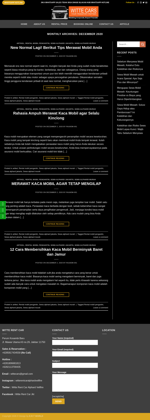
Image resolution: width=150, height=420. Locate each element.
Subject (75, 365)
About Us (39, 24)
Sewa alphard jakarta (62, 43)
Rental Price (59, 24)
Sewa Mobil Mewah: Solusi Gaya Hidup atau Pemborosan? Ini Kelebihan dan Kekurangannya (131, 112)
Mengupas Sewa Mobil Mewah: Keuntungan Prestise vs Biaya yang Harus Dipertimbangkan (129, 93)
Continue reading (56, 87)
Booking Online (83, 24)
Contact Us (106, 24)
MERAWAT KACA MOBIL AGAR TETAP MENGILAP (56, 184)
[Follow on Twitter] (143, 3)
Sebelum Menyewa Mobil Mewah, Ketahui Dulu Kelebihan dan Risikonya (130, 65)
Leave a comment (100, 101)
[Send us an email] (146, 3)
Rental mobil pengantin (37, 43)
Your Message (75, 382)
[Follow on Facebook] (138, 3)
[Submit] (143, 44)
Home (24, 24)
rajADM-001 (71, 56)
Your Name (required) (75, 342)
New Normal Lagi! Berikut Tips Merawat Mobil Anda (56, 48)
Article (124, 24)
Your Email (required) (75, 353)
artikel (20, 43)
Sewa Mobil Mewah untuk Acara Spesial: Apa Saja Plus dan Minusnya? (130, 78)
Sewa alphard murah (85, 43)
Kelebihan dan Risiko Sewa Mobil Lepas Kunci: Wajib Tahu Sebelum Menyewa (131, 129)
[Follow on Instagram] (141, 3)
